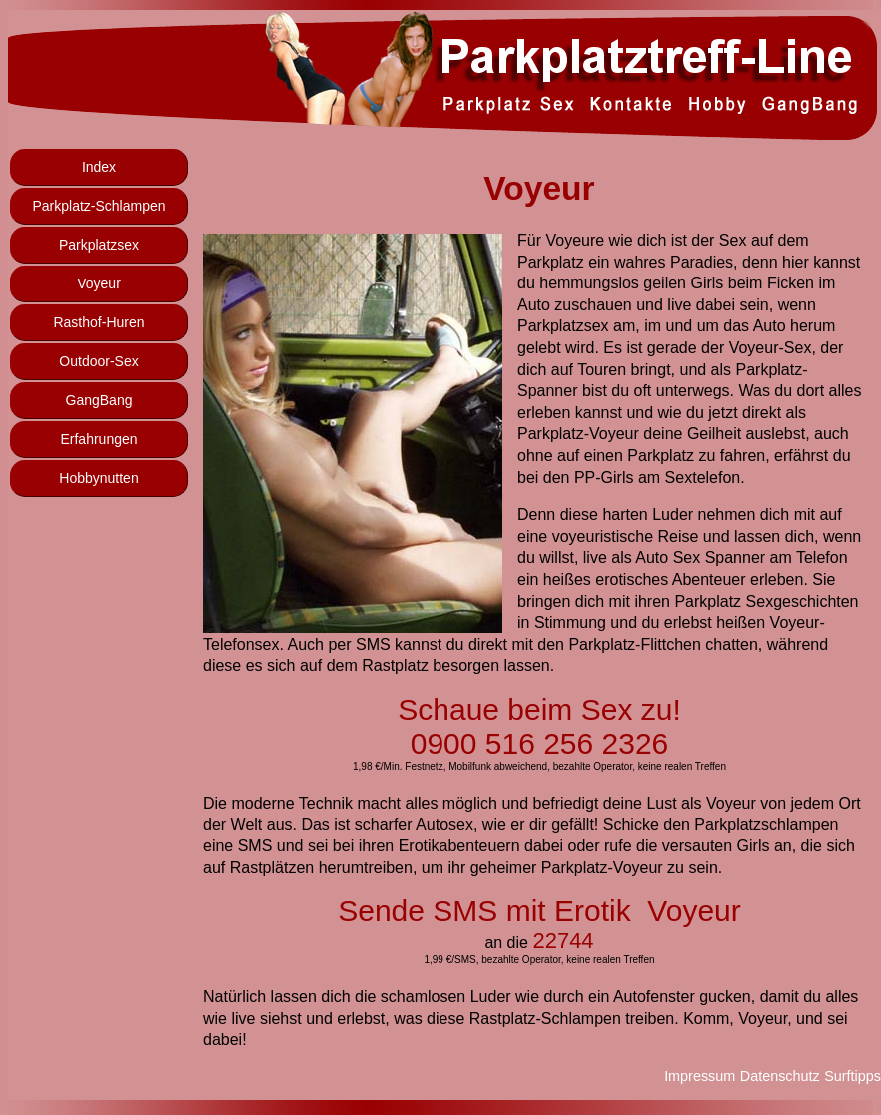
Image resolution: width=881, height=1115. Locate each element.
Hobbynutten (98, 478)
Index (99, 167)
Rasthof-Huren (98, 322)
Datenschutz (780, 1076)
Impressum (699, 1076)
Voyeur (99, 283)
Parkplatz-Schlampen (98, 206)
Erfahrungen (98, 439)
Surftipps (852, 1076)
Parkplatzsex (99, 245)
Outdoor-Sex (98, 361)
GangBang (99, 400)
